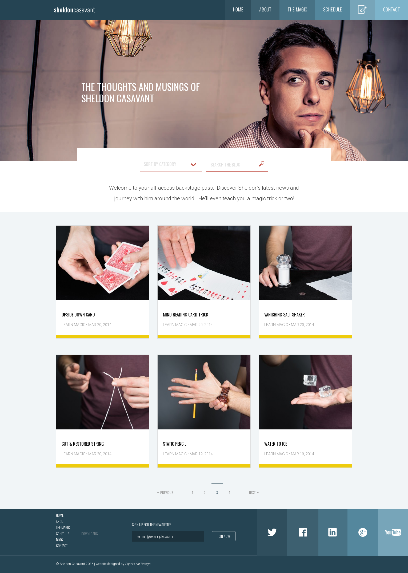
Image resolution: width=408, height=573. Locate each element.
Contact (391, 9)
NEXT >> (254, 492)
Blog (362, 9)
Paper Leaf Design (137, 564)
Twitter (272, 532)
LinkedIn (332, 532)
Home (238, 9)
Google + (362, 532)
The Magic (297, 9)
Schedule (332, 9)
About (265, 9)
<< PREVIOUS (165, 492)
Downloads (89, 533)
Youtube (393, 532)
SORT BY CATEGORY (170, 164)
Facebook (302, 532)
